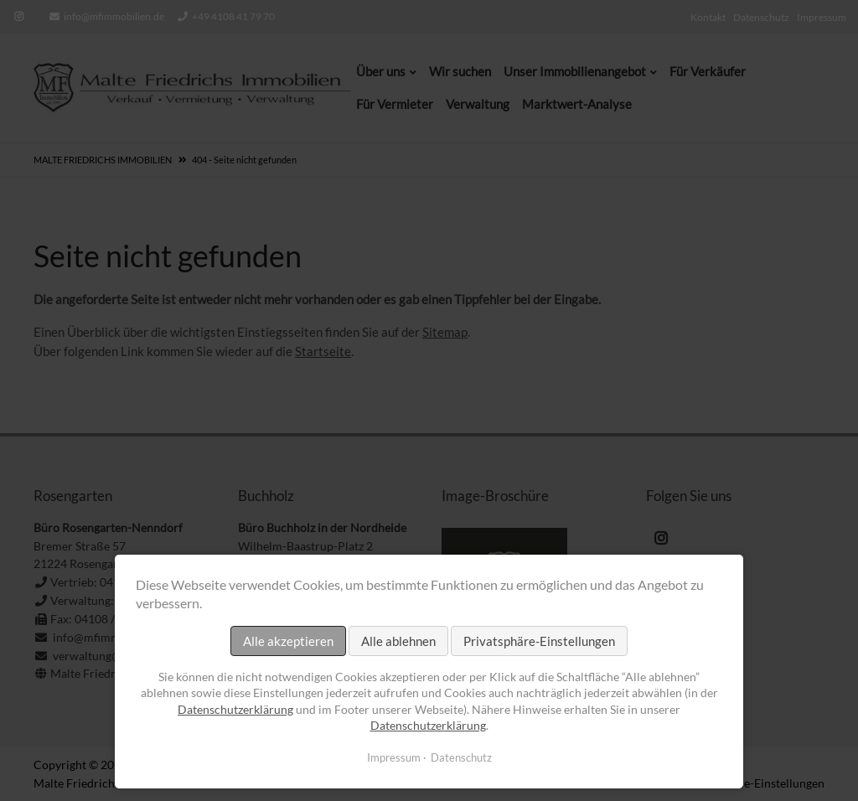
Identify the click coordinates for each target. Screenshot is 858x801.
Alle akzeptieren (288, 641)
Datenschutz (461, 757)
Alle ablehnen (398, 641)
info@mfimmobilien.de (114, 16)
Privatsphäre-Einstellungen (539, 641)
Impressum (394, 757)
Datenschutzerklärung (235, 709)
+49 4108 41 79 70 (233, 16)
